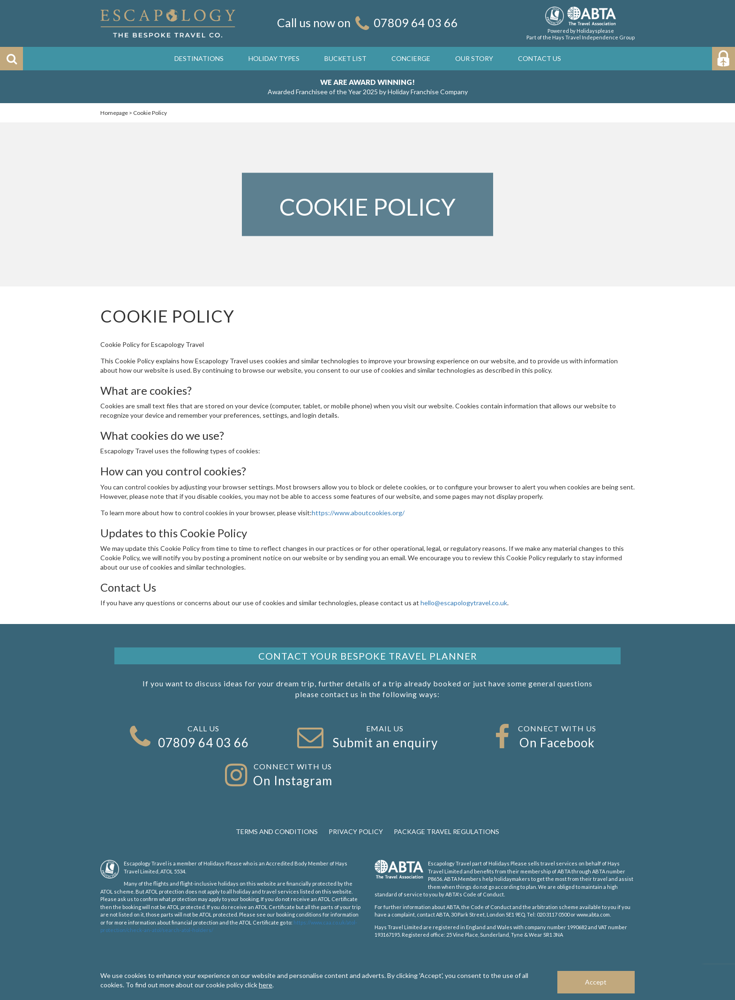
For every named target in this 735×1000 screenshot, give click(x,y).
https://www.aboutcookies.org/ (358, 513)
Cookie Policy (150, 112)
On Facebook (557, 742)
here (265, 985)
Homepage (114, 112)
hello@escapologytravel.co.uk (463, 603)
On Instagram (292, 780)
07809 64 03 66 (416, 22)
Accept (596, 982)
